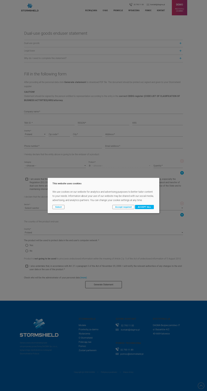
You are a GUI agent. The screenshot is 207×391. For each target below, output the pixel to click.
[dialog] (103, 195)
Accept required (123, 207)
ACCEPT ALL (144, 207)
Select (58, 207)
